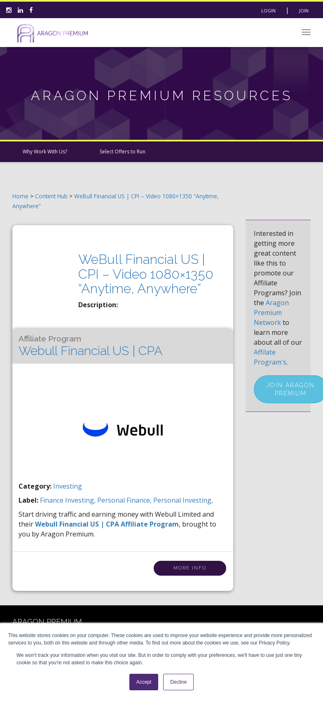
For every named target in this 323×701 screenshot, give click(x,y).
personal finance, (125, 500)
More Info (189, 568)
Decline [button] (178, 682)
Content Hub (51, 196)
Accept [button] (144, 682)
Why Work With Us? (45, 151)
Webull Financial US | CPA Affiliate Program (107, 524)
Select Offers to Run (122, 151)
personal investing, (183, 500)
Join (304, 10)
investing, (81, 500)
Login (268, 10)
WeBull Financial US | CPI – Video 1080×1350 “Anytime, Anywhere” (145, 274)
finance (52, 500)
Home (20, 196)
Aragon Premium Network (271, 312)
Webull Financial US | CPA (90, 346)
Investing (67, 486)
